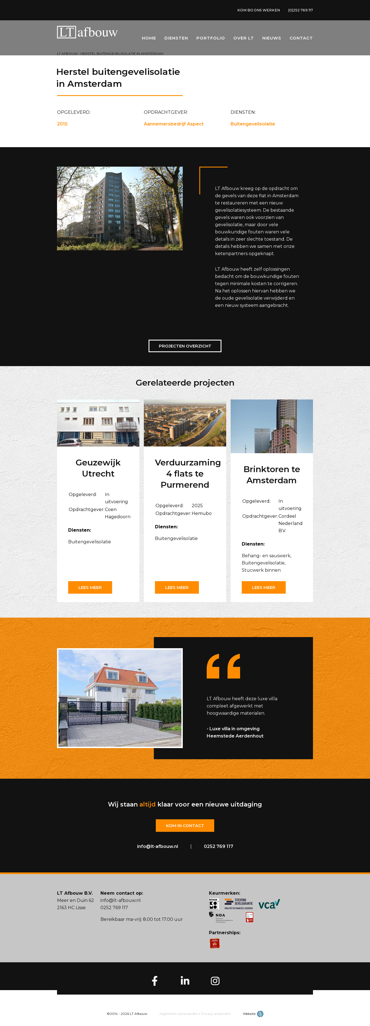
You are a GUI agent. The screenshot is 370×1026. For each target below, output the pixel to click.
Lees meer (91, 587)
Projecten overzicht (185, 346)
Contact (301, 39)
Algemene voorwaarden (178, 1014)
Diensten (176, 39)
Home (149, 39)
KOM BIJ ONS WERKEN (253, 10)
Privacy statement (216, 1014)
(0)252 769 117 (299, 10)
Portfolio (210, 39)
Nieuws (271, 39)
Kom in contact (185, 825)
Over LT (243, 39)
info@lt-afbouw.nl (157, 847)
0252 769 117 (218, 847)
